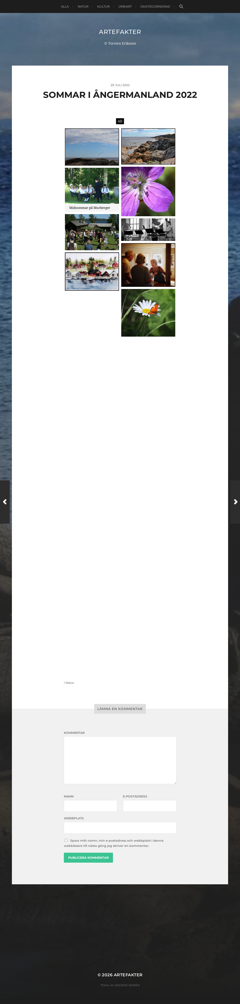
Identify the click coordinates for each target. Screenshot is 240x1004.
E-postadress (135, 796)
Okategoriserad (155, 6)
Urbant (125, 6)
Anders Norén (127, 985)
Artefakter (120, 32)
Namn (69, 796)
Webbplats (74, 818)
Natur (83, 6)
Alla (65, 6)
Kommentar (74, 733)
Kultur (103, 6)
